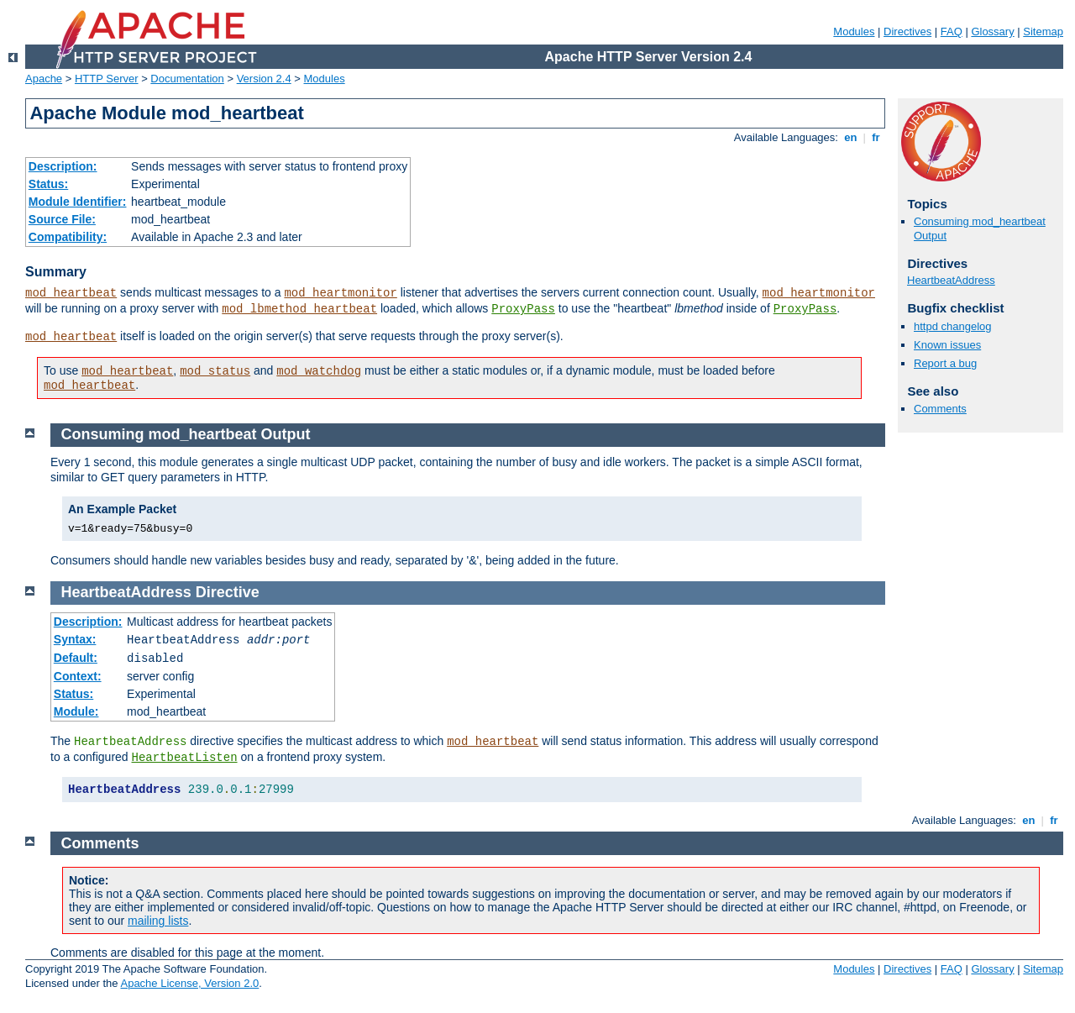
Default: (75, 657)
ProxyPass (523, 309)
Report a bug (945, 363)
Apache (43, 78)
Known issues (947, 345)
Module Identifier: (78, 201)
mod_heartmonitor (340, 293)
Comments (940, 408)
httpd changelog (953, 326)
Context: (78, 676)
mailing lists (158, 920)
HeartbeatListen (185, 757)
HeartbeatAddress (951, 280)
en (851, 137)
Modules (853, 31)
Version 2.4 (264, 78)
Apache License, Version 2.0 (189, 983)
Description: (63, 166)
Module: (76, 711)
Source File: (62, 219)
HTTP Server (107, 78)
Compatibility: (68, 237)
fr (876, 137)
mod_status (215, 371)
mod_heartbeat (71, 293)
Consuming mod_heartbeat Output (186, 434)
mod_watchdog (318, 371)
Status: (48, 184)
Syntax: (75, 639)
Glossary (992, 31)
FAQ (951, 31)
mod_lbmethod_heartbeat (299, 309)
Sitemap (1043, 31)
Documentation (186, 78)
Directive (228, 592)
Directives (907, 31)
